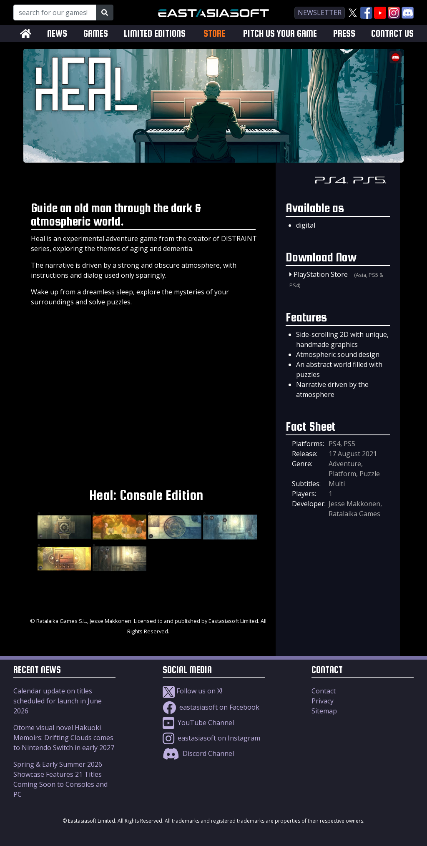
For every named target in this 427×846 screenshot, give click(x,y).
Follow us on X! (192, 690)
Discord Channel (198, 753)
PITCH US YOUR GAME (280, 33)
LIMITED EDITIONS (155, 33)
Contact (323, 690)
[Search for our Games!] (54, 12)
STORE (214, 33)
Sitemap (324, 710)
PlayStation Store (321, 274)
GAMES (95, 33)
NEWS (57, 33)
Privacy (322, 700)
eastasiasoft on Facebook (211, 707)
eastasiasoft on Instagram (211, 738)
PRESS (344, 33)
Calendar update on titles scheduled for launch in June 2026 (57, 700)
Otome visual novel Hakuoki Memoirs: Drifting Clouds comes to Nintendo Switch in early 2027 (63, 737)
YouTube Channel (198, 722)
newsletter (320, 12)
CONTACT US (392, 33)
